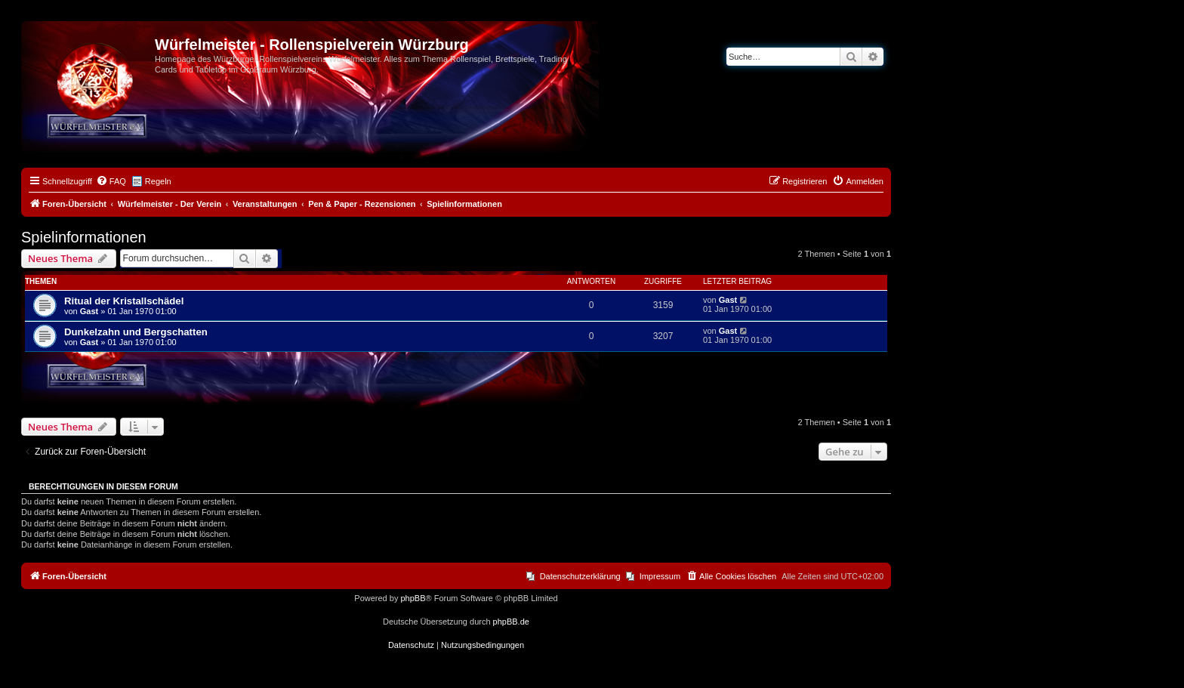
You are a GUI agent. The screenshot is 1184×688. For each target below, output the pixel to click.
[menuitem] (111, 181)
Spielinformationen (83, 237)
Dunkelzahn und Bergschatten (136, 332)
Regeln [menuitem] (158, 181)
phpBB (412, 598)
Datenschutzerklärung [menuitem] (580, 576)
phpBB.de (511, 621)
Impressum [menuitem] (660, 576)
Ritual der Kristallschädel (123, 301)
